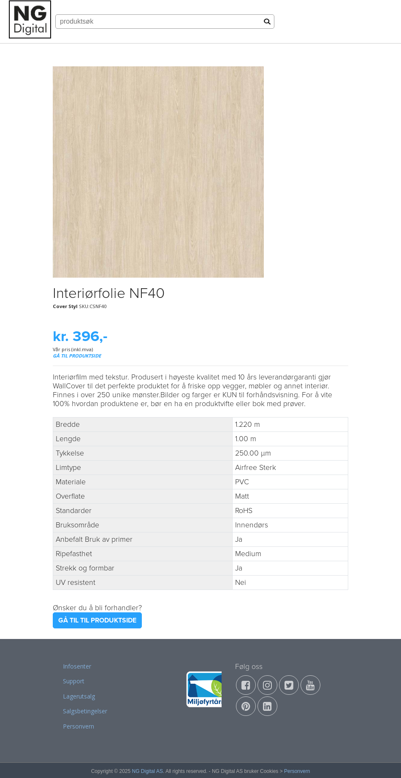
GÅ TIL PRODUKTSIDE (77, 355)
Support (73, 681)
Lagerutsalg (79, 696)
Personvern (78, 726)
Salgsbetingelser (85, 711)
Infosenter (77, 666)
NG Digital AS (147, 771)
